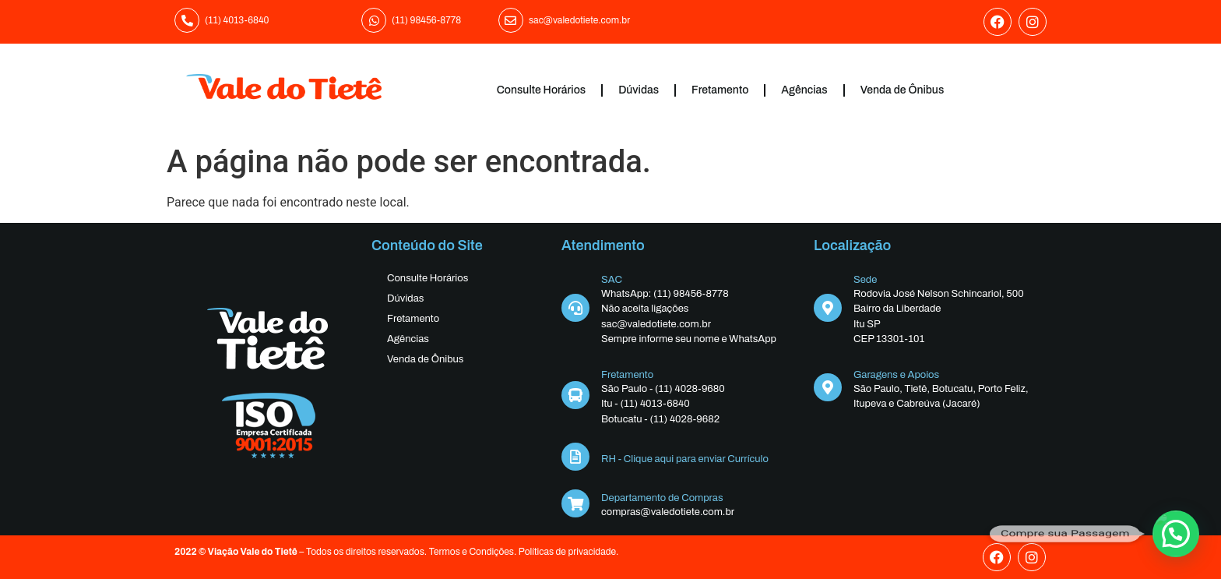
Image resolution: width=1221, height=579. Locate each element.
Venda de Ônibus (902, 90)
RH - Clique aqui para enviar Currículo (685, 459)
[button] (1175, 533)
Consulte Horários (541, 90)
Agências (804, 90)
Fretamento (719, 90)
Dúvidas (638, 90)
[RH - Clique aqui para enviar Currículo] (575, 457)
